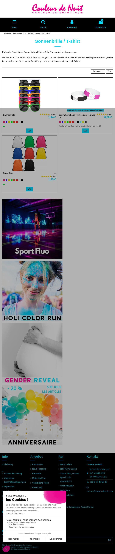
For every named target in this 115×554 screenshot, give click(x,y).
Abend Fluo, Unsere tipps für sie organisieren (69, 477)
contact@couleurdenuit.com (100, 491)
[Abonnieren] (109, 540)
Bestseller (36, 473)
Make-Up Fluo (38, 478)
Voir (29, 131)
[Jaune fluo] (83, 122)
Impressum (9, 486)
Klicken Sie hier (87, 507)
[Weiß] (19, 122)
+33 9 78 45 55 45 (98, 482)
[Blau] (6, 122)
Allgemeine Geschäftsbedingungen (15, 480)
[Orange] (14, 122)
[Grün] (11, 122)
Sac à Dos (8, 173)
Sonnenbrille (9, 115)
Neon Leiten (66, 464)
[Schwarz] (22, 122)
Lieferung (8, 464)
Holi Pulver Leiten (68, 469)
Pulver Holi (37, 487)
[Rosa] (4, 122)
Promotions (37, 464)
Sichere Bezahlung (13, 473)
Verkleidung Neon (40, 483)
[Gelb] (9, 122)
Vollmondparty (67, 486)
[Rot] (17, 122)
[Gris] (86, 122)
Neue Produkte (39, 469)
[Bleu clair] (80, 122)
